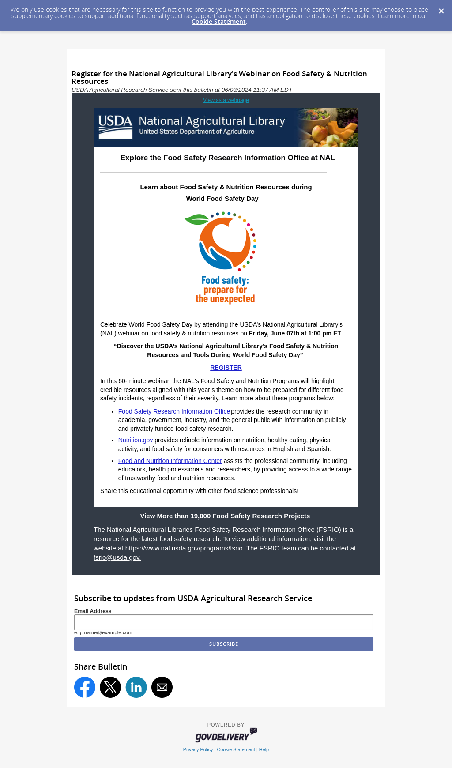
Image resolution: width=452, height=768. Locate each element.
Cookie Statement (219, 21)
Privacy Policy (198, 749)
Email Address (93, 611)
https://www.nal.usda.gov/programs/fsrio (184, 548)
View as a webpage (226, 100)
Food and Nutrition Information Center (170, 460)
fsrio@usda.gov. (117, 557)
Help (264, 749)
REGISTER (226, 367)
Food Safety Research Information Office (174, 411)
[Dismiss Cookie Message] (441, 8)
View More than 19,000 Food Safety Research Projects (226, 516)
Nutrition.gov (135, 440)
